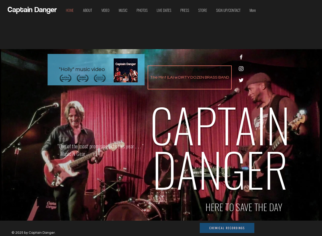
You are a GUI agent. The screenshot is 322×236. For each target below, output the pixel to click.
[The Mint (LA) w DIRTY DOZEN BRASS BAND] (190, 77)
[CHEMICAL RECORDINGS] (227, 228)
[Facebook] (241, 57)
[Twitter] (241, 80)
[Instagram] (241, 68)
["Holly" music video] (96, 69)
